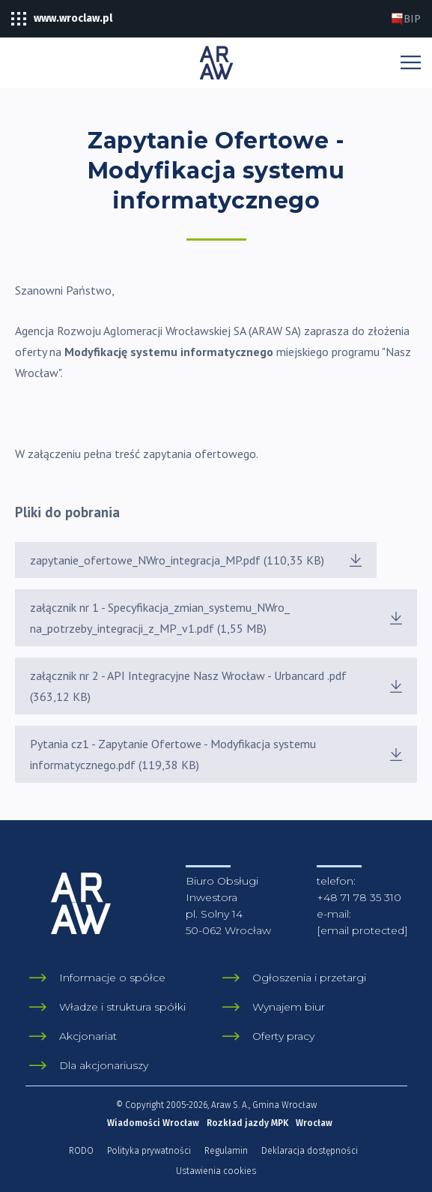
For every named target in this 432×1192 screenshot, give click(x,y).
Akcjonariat (88, 1036)
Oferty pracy (283, 1036)
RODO (81, 1151)
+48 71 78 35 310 (359, 897)
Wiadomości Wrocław (153, 1123)
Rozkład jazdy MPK (247, 1123)
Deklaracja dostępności (309, 1151)
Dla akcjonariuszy (103, 1065)
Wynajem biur (288, 1007)
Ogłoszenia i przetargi (309, 977)
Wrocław (314, 1123)
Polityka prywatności (149, 1151)
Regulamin (226, 1151)
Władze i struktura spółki (122, 1007)
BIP (406, 19)
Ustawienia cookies (216, 1171)
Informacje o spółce (112, 977)
